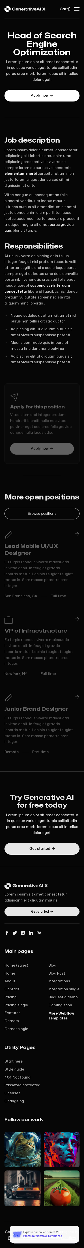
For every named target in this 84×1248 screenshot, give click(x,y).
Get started (42, 849)
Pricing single (16, 1005)
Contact (11, 989)
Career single (16, 1029)
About (9, 981)
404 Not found (17, 1077)
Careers (11, 1021)
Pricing (10, 997)
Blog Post (56, 973)
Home (9, 973)
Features (12, 1013)
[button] (65, 9)
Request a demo (63, 997)
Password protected (22, 1085)
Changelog (14, 1101)
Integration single (64, 989)
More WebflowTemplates (61, 1016)
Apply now (42, 96)
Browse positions (42, 514)
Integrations (59, 981)
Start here (13, 1061)
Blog (52, 965)
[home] (24, 9)
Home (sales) (16, 965)
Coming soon (60, 1005)
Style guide (14, 1069)
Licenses (12, 1093)
